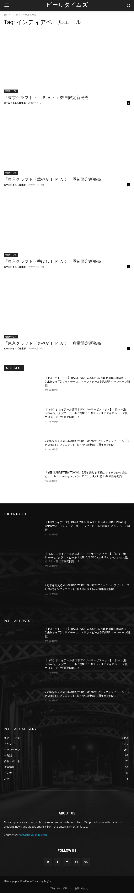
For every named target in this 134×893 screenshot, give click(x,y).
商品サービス (11, 91)
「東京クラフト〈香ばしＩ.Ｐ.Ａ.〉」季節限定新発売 (52, 261)
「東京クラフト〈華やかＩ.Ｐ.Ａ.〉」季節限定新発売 (52, 179)
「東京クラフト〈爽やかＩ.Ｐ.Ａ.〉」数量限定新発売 (52, 343)
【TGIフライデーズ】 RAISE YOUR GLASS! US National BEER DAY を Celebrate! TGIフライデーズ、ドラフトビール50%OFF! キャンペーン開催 (87, 381)
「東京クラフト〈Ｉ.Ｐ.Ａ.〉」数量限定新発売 (46, 97)
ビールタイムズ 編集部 (15, 102)
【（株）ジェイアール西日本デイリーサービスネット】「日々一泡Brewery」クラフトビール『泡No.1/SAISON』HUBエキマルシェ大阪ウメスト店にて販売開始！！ (86, 413)
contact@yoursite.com (33, 835)
